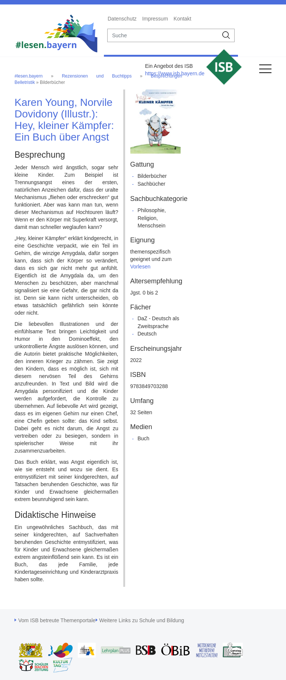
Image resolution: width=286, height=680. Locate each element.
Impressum (155, 19)
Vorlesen (140, 267)
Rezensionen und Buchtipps (97, 76)
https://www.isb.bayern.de (174, 73)
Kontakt (182, 19)
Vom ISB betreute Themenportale (57, 620)
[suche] (163, 35)
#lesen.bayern (28, 76)
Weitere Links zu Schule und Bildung (141, 620)
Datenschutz (122, 19)
